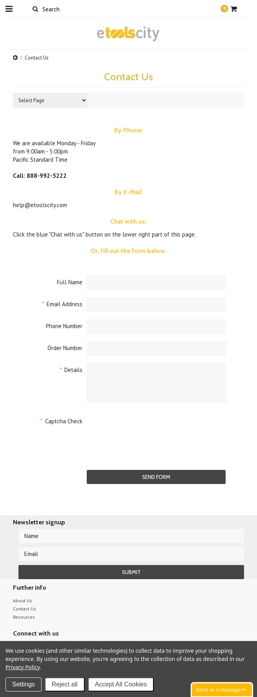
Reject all (65, 684)
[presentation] (146, 430)
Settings (23, 684)
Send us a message (218, 690)
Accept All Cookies (121, 684)
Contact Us (24, 609)
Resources (24, 617)
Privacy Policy (22, 667)
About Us (22, 600)
